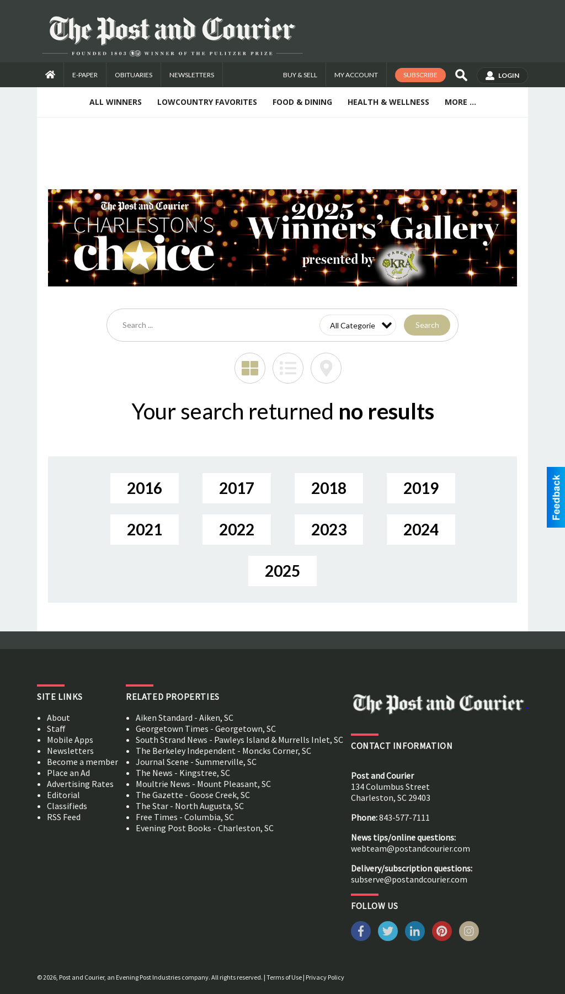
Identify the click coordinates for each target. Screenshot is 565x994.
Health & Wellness (388, 102)
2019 (421, 488)
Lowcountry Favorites (207, 102)
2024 (421, 529)
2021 (144, 529)
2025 (282, 570)
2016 (144, 488)
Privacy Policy (325, 977)
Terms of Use (284, 977)
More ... (460, 102)
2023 (329, 529)
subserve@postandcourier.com (409, 879)
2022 (236, 529)
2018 (329, 488)
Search (427, 324)
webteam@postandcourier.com (410, 848)
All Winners (115, 102)
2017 (236, 488)
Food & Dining (302, 102)
